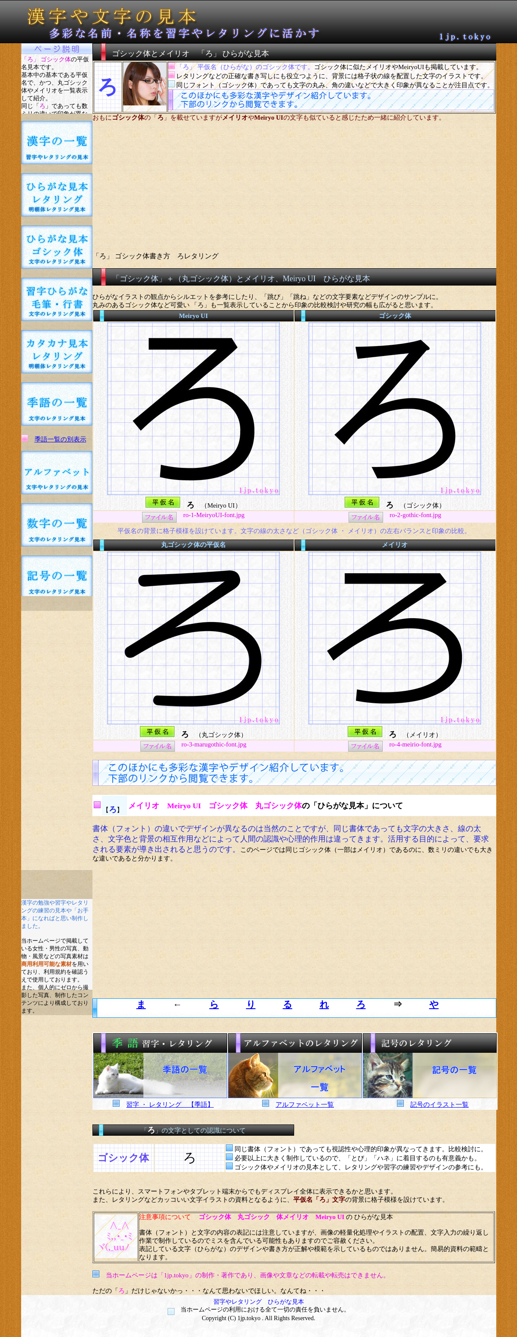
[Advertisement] (56, 740)
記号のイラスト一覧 (439, 1104)
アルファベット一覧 (305, 1104)
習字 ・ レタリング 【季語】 (170, 1104)
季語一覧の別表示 (60, 439)
